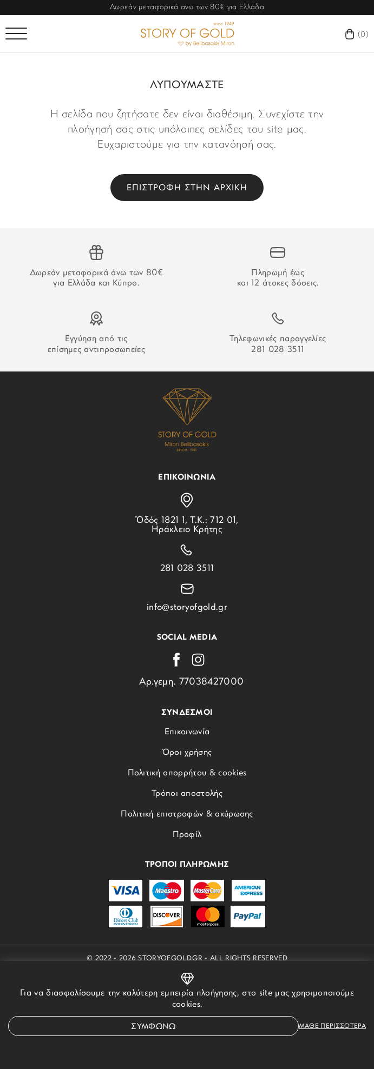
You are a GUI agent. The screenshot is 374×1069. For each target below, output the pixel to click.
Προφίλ (187, 835)
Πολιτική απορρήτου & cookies (187, 773)
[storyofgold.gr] (187, 34)
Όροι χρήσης (187, 752)
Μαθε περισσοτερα (332, 1026)
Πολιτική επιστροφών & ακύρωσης (187, 814)
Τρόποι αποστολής (187, 793)
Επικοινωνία (187, 732)
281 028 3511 (277, 350)
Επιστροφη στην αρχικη (187, 188)
